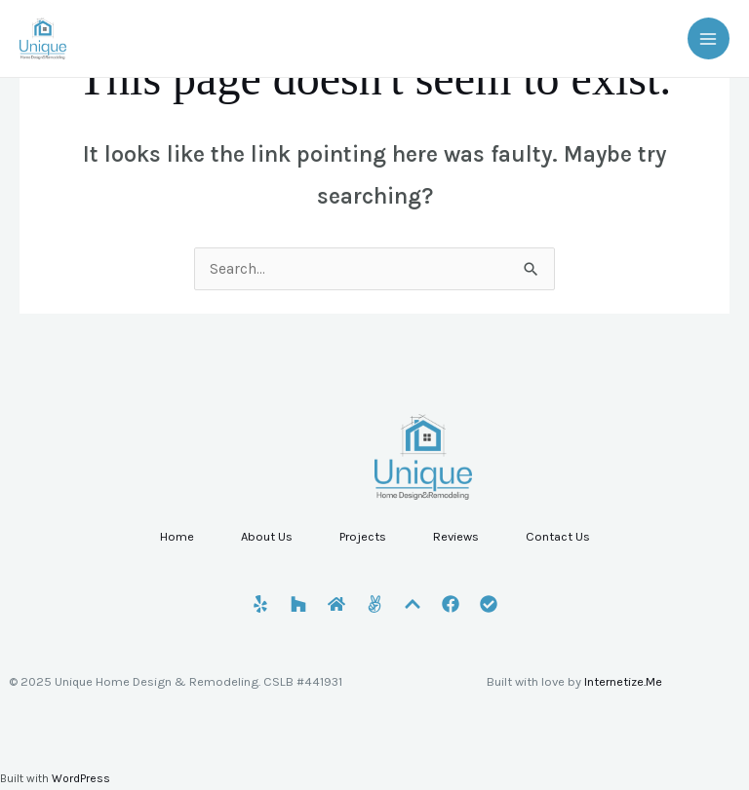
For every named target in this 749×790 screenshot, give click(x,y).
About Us (267, 536)
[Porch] (412, 604)
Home (177, 536)
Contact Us (558, 536)
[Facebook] (450, 604)
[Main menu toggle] (708, 38)
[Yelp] (260, 604)
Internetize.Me (623, 681)
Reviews (456, 536)
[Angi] (374, 604)
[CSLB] (488, 604)
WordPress (81, 778)
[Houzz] (298, 604)
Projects (362, 536)
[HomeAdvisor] (336, 604)
